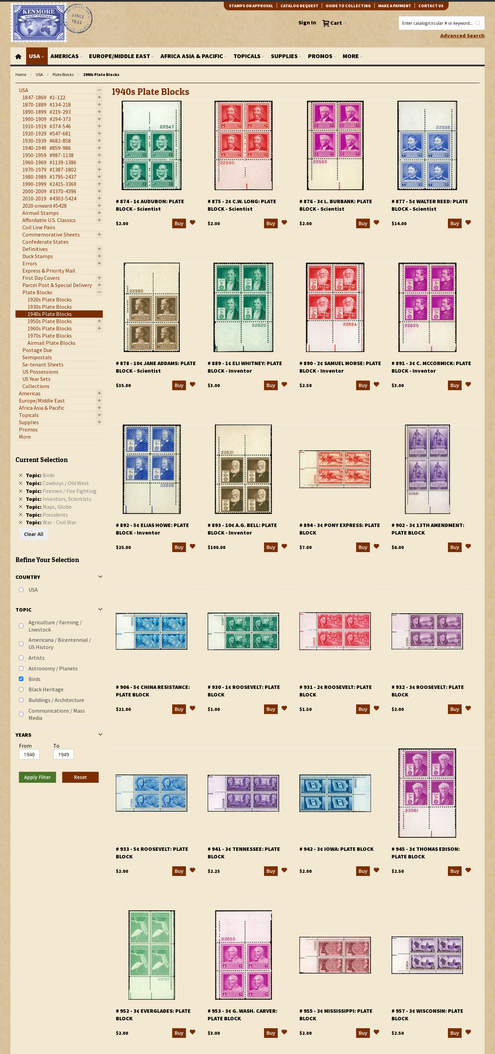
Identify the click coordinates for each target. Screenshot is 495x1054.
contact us (430, 5)
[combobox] (442, 23)
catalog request (299, 5)
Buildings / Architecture (56, 699)
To (56, 745)
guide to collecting (348, 5)
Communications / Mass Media (57, 714)
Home (20, 74)
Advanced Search (462, 35)
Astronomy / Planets (53, 668)
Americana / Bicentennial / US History (60, 643)
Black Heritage (46, 689)
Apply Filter (37, 777)
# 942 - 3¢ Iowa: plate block (336, 848)
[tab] (59, 617)
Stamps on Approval (251, 5)
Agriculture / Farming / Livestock (55, 626)
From (25, 745)
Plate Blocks (63, 74)
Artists (37, 657)
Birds (35, 679)
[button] (192, 223)
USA (39, 74)
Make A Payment (394, 5)
